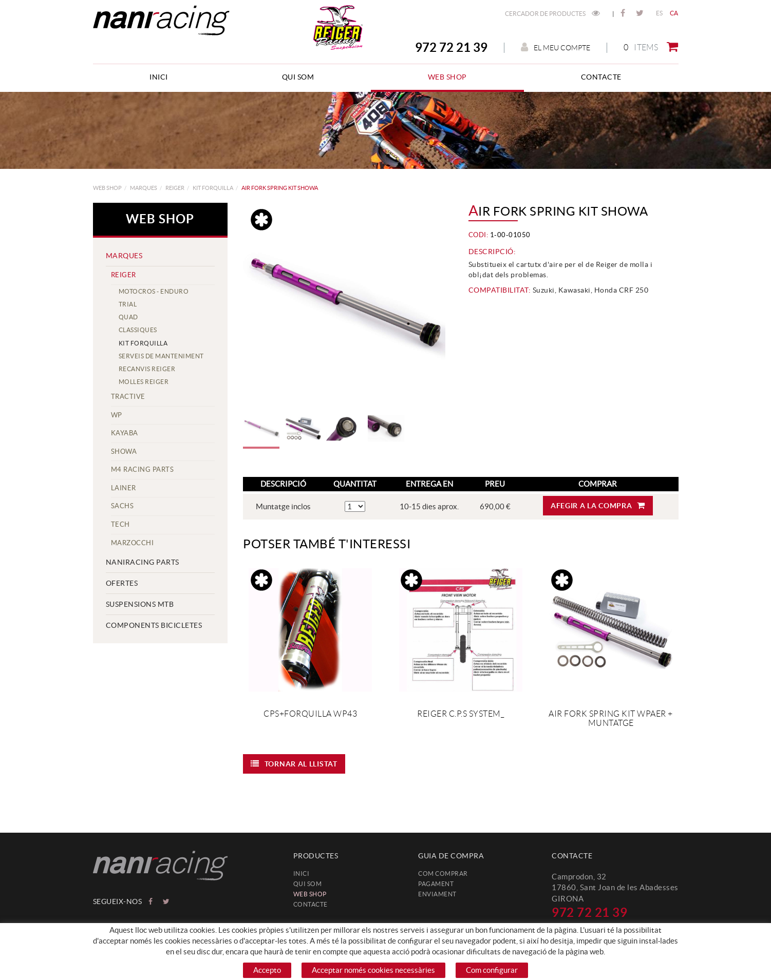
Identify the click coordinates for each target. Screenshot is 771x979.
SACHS (122, 506)
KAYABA (124, 433)
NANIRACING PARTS (142, 562)
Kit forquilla (213, 188)
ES (659, 13)
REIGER (174, 188)
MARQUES (143, 188)
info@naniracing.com (589, 927)
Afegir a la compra (598, 505)
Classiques (138, 330)
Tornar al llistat (294, 763)
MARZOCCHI (132, 543)
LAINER (123, 488)
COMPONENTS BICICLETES (154, 625)
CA (674, 13)
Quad (128, 317)
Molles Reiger (144, 381)
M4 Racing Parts (142, 469)
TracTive (128, 396)
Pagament (436, 883)
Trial (128, 304)
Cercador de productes (552, 13)
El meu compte (555, 47)
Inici (301, 873)
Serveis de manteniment (161, 356)
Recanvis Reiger (147, 369)
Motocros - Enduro (154, 291)
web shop (107, 188)
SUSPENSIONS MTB (140, 604)
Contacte (310, 904)
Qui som (307, 883)
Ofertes (122, 583)
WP (116, 415)
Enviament (437, 894)
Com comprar (443, 873)
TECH (120, 524)
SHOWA (124, 451)
